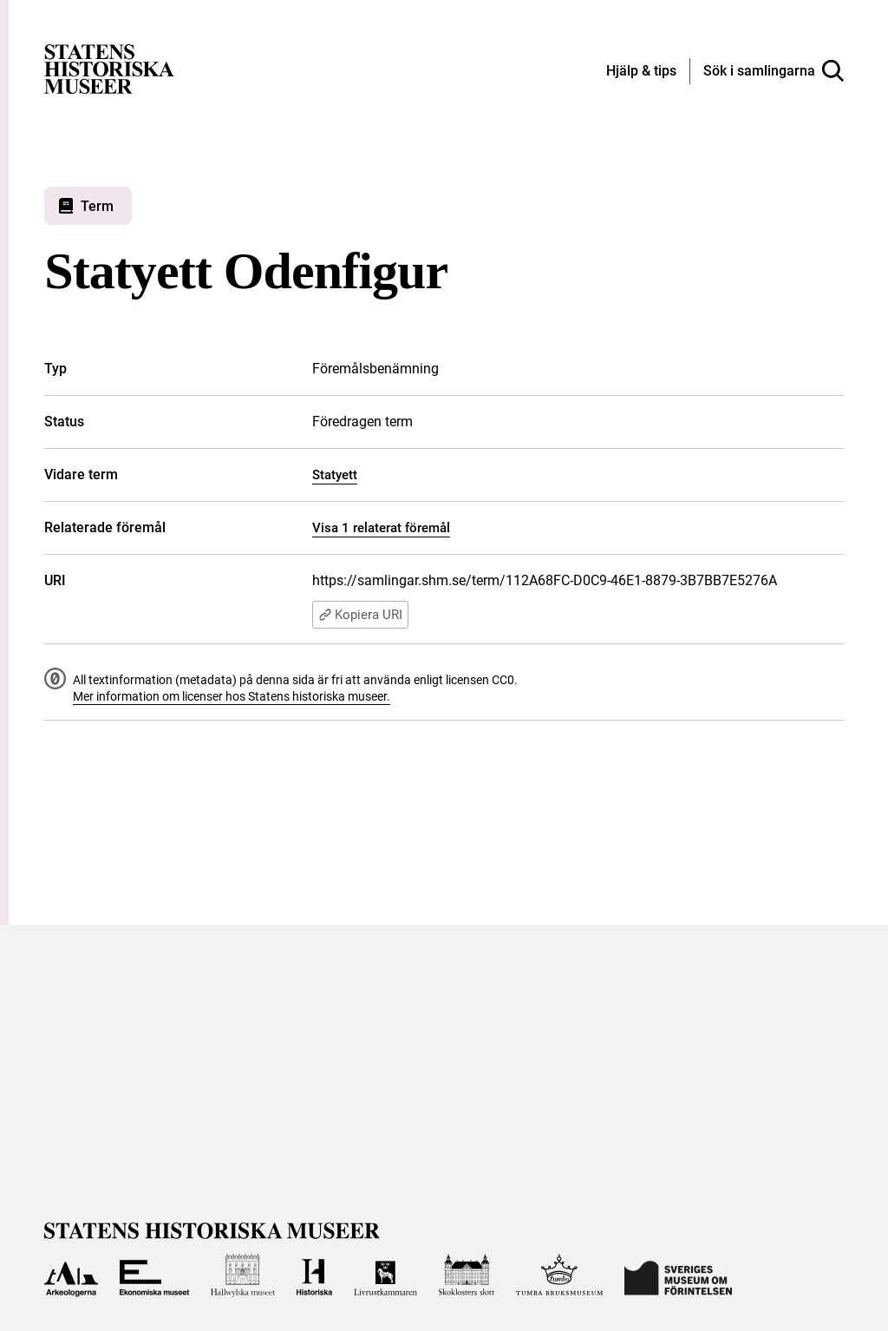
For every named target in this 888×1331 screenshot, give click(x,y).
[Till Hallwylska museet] (243, 1275)
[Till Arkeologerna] (70, 1275)
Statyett (334, 475)
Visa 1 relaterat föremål (381, 528)
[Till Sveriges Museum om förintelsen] (678, 1275)
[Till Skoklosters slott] (467, 1275)
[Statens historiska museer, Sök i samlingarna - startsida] (109, 68)
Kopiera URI (360, 615)
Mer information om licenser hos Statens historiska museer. (231, 696)
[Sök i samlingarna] (773, 71)
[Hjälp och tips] (641, 72)
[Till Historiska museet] (315, 1275)
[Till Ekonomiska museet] (154, 1275)
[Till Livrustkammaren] (385, 1275)
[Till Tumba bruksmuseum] (559, 1275)
